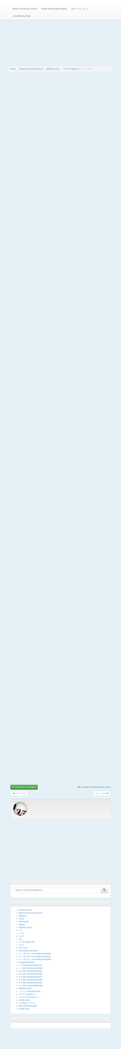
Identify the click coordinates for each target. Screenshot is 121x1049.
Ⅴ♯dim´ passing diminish (31, 985)
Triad (21, 919)
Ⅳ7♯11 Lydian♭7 (71, 69)
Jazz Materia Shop (21, 16)
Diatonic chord (25, 910)
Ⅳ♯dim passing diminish (30, 977)
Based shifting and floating (54, 8)
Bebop (22, 924)
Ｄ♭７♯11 (101, 793)
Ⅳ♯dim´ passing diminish (31, 980)
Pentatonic (24, 921)
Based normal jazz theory (25, 8)
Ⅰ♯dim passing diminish (30, 965)
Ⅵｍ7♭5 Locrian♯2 (28, 997)
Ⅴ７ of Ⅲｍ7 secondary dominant (34, 956)
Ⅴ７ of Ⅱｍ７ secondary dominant (35, 953)
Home (13, 69)
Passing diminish (26, 962)
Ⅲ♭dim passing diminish (30, 971)
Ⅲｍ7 (21, 936)
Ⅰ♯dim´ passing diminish (31, 968)
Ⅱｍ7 (21, 933)
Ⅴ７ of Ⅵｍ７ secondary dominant (35, 959)
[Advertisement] (60, 44)
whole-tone (24, 1009)
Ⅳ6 (20, 939)
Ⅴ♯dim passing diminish (30, 982)
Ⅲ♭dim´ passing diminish (31, 974)
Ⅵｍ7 (21, 945)
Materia (22, 916)
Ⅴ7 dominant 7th (27, 942)
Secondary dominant (28, 950)
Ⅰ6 (20, 930)
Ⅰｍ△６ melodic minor (29, 991)
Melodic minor (53, 69)
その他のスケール (27, 1003)
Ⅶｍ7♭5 (23, 948)
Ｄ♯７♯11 (19, 793)
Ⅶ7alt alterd (24, 1000)
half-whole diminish (28, 1006)
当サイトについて (80, 8)
